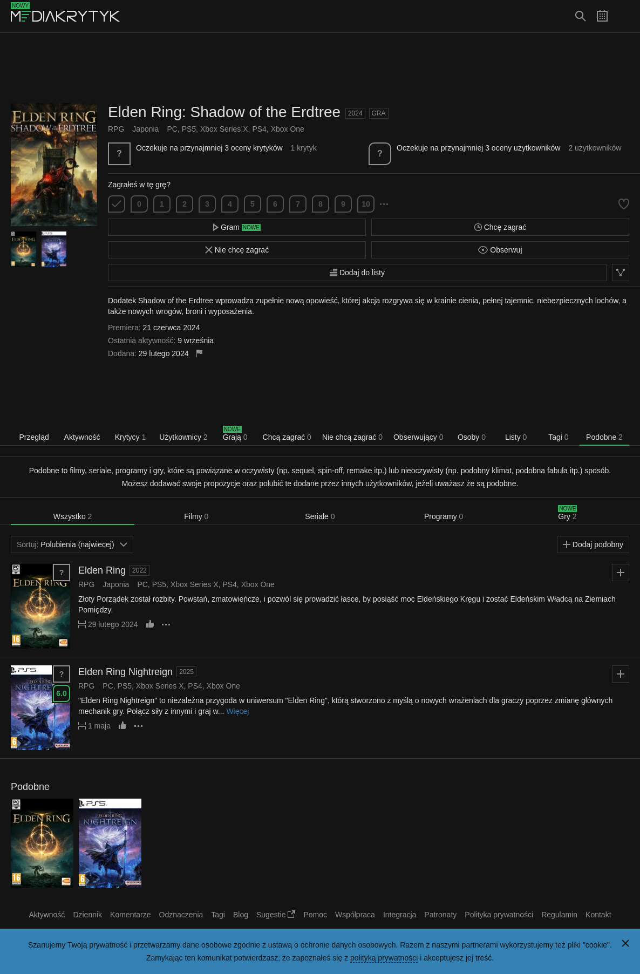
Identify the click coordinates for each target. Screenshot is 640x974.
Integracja (399, 914)
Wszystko (72, 516)
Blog (240, 914)
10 (366, 204)
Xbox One (287, 129)
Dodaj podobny (593, 544)
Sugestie (275, 914)
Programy (443, 516)
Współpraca (355, 914)
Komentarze (130, 914)
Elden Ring (102, 570)
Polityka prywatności (499, 914)
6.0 (61, 693)
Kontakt (598, 914)
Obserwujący (418, 437)
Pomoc (315, 914)
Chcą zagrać (287, 437)
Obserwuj (500, 250)
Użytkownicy (183, 437)
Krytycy (130, 437)
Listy (516, 437)
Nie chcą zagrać (352, 437)
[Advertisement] (320, 68)
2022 (139, 570)
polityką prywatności (384, 957)
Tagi (558, 437)
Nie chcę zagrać (237, 250)
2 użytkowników (594, 148)
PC (172, 129)
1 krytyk (303, 148)
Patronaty (440, 914)
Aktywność (82, 437)
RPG (116, 129)
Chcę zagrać (500, 227)
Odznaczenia (181, 914)
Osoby (472, 437)
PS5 (189, 129)
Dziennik (87, 914)
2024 (355, 113)
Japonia (145, 129)
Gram (237, 227)
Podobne (604, 437)
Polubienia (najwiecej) (72, 544)
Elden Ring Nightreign (125, 671)
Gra (379, 113)
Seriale (320, 516)
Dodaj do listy (357, 272)
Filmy (196, 516)
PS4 (259, 129)
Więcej (237, 711)
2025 (186, 672)
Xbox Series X (224, 129)
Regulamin (559, 914)
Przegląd (34, 437)
